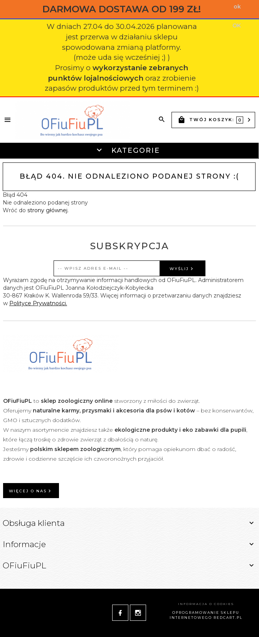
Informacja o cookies (206, 604)
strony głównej (47, 210)
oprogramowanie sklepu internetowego (205, 615)
